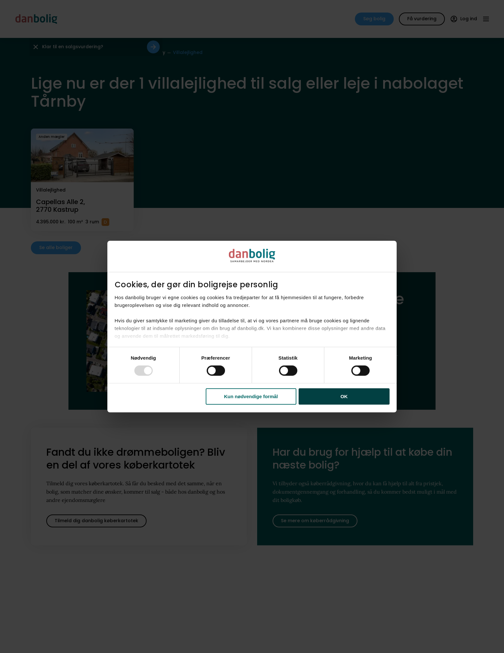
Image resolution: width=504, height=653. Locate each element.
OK (344, 396)
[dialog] (252, 326)
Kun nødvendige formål (251, 396)
